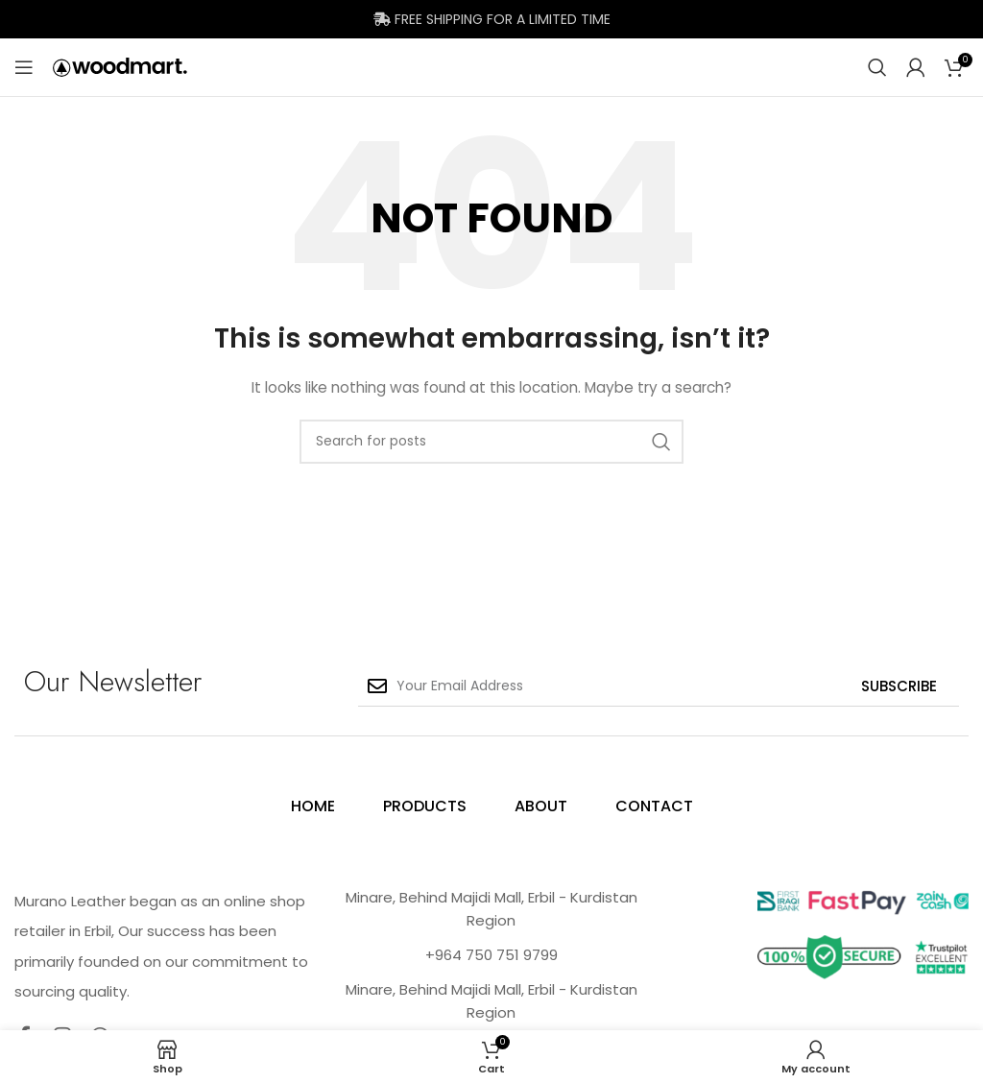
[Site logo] (120, 66)
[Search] (877, 67)
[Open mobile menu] (24, 67)
